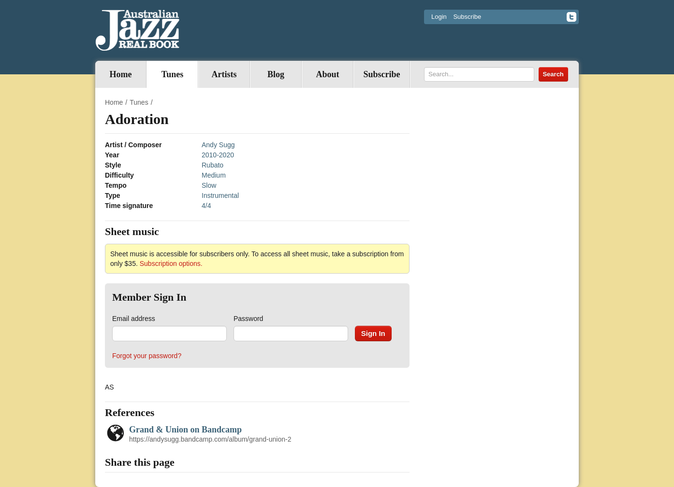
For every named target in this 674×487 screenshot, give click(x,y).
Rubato (212, 165)
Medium (214, 175)
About (327, 74)
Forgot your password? (146, 356)
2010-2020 (218, 155)
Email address (133, 318)
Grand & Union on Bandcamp (185, 429)
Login (439, 16)
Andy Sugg (218, 145)
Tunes (172, 74)
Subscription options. (171, 263)
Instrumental (220, 195)
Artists (224, 74)
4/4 (206, 205)
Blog (275, 74)
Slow (209, 185)
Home (121, 74)
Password (248, 318)
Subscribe (467, 16)
